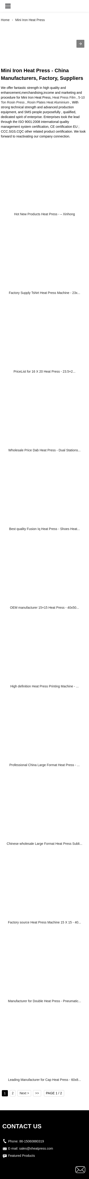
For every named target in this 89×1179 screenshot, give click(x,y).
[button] (8, 6)
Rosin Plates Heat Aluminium (48, 102)
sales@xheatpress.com (36, 1148)
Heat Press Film (64, 97)
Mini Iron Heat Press (30, 20)
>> (37, 1093)
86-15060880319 (31, 1141)
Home (5, 20)
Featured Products (21, 1155)
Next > (24, 1093)
